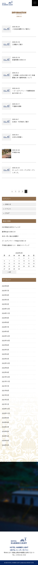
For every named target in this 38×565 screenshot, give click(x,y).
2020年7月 (5, 427)
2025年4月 (5, 295)
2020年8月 (5, 422)
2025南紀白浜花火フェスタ (11, 227)
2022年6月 (5, 368)
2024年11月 (6, 313)
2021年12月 (6, 377)
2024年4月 (5, 331)
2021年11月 (6, 381)
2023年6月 (5, 345)
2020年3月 (5, 445)
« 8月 (9, 272)
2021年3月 (5, 395)
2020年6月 (5, 431)
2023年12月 (6, 336)
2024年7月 (5, 327)
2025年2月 (5, 304)
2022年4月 (5, 372)
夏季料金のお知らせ (9, 232)
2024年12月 (6, 309)
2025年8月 (5, 286)
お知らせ (8, 204)
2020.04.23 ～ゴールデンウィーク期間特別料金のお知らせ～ (23, 90)
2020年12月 (6, 409)
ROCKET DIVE (30, 562)
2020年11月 (6, 413)
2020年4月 (5, 440)
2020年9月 (5, 418)
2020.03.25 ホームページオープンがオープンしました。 (23, 170)
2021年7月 (5, 386)
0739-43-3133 (21, 555)
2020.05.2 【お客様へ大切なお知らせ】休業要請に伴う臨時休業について (23, 75)
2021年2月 (5, 400)
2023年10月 (6, 341)
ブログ (7, 213)
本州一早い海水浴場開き (10, 236)
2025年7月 (5, 291)
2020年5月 (5, 436)
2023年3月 (5, 359)
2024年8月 (5, 322)
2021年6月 (5, 391)
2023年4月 (5, 354)
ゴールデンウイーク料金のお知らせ (14, 241)
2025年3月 (5, 300)
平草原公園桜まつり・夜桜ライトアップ (15, 245)
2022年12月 (6, 363)
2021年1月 (5, 404)
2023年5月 (5, 350)
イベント (8, 209)
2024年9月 (5, 318)
